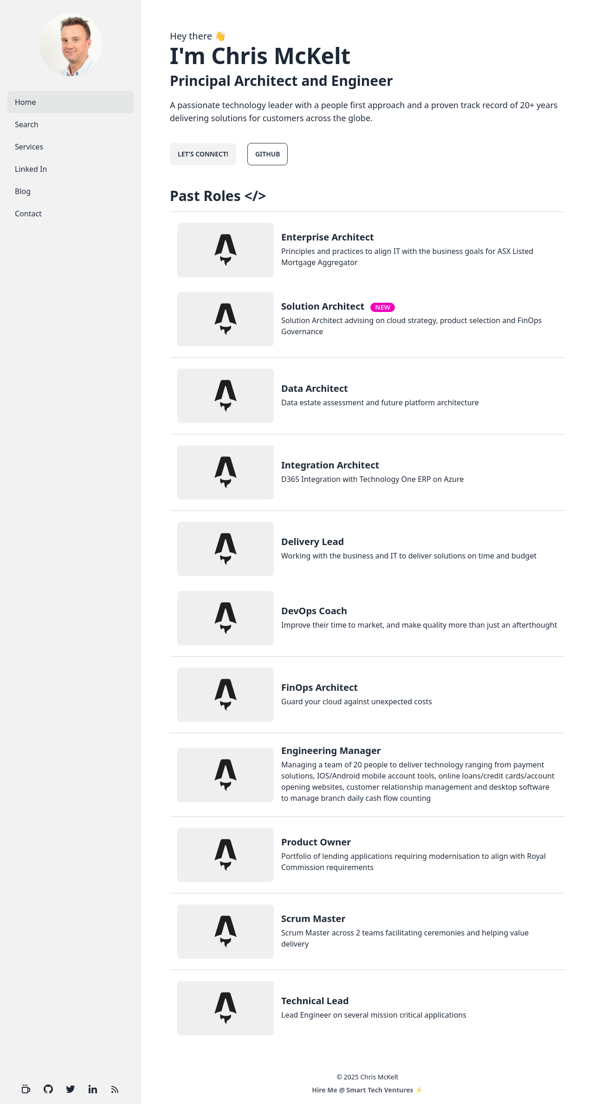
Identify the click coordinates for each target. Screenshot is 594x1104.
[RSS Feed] (115, 1089)
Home (25, 102)
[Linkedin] (92, 1089)
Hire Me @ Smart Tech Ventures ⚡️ (367, 1089)
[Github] (48, 1089)
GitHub (267, 153)
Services (29, 147)
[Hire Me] (26, 1089)
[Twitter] (70, 1089)
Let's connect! (203, 153)
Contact (28, 213)
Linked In (31, 169)
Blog (23, 191)
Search (27, 124)
